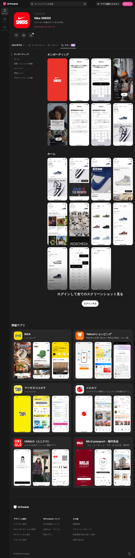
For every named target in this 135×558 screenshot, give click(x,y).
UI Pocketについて (51, 524)
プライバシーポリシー (82, 529)
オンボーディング (21, 54)
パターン (53, 45)
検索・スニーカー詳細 (23, 63)
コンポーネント (36, 45)
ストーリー (18, 68)
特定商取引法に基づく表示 (84, 534)
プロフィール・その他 (23, 78)
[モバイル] (4, 11)
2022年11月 (18, 45)
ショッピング (40, 14)
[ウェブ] (4, 20)
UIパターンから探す (22, 534)
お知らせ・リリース (51, 529)
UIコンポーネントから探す (25, 529)
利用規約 (76, 524)
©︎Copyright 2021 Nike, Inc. (44, 27)
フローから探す (20, 540)
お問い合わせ (78, 540)
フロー (68, 45)
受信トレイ (18, 73)
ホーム (17, 59)
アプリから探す (20, 524)
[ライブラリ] (4, 28)
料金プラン (48, 534)
